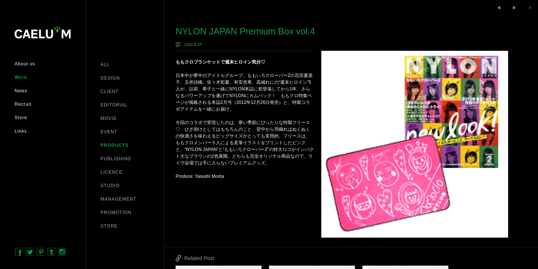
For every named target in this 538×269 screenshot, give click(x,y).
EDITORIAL (114, 105)
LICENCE (112, 172)
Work (21, 77)
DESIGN (110, 78)
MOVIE (109, 118)
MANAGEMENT (118, 199)
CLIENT (110, 91)
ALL (105, 64)
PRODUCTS (115, 145)
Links (21, 131)
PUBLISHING (116, 158)
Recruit (23, 104)
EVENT (109, 131)
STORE (109, 226)
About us (25, 64)
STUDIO (110, 185)
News (21, 90)
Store (21, 117)
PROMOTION (116, 212)
